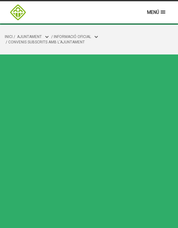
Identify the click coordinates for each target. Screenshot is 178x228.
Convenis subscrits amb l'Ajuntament (46, 42)
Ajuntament (29, 37)
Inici (9, 37)
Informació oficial (72, 37)
